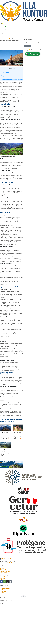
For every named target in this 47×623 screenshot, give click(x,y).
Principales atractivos (4, 73)
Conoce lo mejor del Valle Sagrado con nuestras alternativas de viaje (12, 79)
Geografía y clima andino (5, 72)
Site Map (1, 603)
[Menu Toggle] (23, 36)
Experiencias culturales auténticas (6, 75)
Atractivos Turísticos (7, 38)
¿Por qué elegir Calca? (4, 77)
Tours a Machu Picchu (28, 39)
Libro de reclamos (3, 597)
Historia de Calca (3, 70)
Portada (1, 38)
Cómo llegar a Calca (4, 76)
